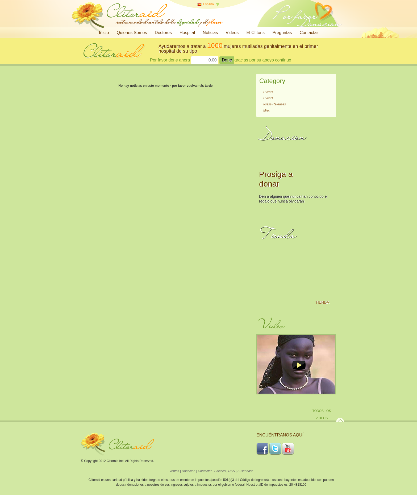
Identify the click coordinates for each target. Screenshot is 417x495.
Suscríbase (245, 471)
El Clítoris (256, 32)
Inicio (104, 32)
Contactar (309, 32)
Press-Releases (274, 104)
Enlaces (220, 471)
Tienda (322, 302)
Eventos (173, 471)
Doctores (163, 32)
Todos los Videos (321, 414)
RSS (231, 471)
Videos (232, 32)
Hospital (187, 32)
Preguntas (282, 32)
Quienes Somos (132, 32)
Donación (188, 471)
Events (268, 92)
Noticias (210, 32)
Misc (266, 110)
